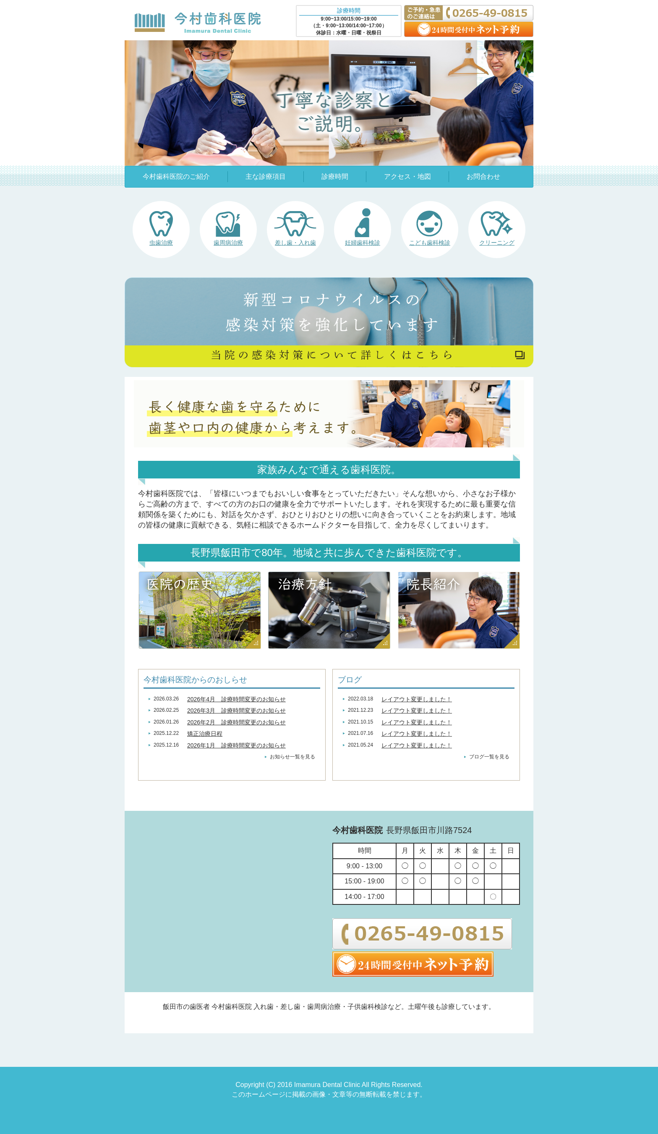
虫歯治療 (161, 242)
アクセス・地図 (407, 176)
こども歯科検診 (429, 242)
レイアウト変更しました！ (416, 699)
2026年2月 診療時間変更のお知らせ (236, 722)
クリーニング (496, 242)
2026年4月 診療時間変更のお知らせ (236, 699)
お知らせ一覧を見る (292, 757)
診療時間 (334, 176)
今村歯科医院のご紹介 (176, 176)
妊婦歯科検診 (362, 242)
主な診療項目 (265, 176)
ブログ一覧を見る (489, 757)
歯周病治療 (228, 242)
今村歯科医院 (198, 22)
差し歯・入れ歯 (295, 242)
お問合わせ (483, 176)
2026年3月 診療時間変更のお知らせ (236, 710)
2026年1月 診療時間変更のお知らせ (236, 745)
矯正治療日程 (204, 733)
